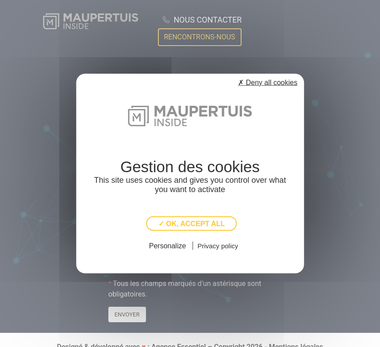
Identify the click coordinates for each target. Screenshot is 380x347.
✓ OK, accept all (191, 223)
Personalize (167, 245)
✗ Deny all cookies (267, 82)
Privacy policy (218, 245)
